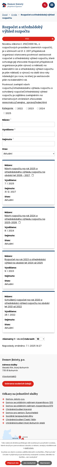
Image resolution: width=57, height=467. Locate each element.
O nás (14, 14)
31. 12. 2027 (10, 191)
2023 (31, 108)
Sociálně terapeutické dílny (19, 416)
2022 (20, 108)
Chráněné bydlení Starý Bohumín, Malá (25, 423)
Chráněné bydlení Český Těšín (21, 419)
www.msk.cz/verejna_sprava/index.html (24, 102)
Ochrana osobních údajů (18, 383)
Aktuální (9, 200)
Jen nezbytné (29, 463)
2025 (8, 113)
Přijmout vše (12, 463)
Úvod (4, 14)
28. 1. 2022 (10, 314)
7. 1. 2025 (9, 183)
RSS (39, 38)
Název (6, 119)
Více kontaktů (9, 376)
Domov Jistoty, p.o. (15, 399)
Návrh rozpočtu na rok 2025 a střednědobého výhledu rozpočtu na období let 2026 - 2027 (25, 172)
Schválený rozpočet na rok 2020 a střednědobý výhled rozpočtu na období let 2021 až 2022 (27, 303)
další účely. (29, 448)
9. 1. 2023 (9, 271)
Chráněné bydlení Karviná (19, 409)
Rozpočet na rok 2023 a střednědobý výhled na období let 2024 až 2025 (25, 261)
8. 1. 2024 (9, 230)
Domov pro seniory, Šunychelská (22, 412)
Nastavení (45, 463)
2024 (42, 108)
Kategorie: (7, 108)
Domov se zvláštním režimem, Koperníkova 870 (29, 405)
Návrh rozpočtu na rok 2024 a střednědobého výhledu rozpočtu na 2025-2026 (25, 219)
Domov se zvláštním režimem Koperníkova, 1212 (29, 402)
